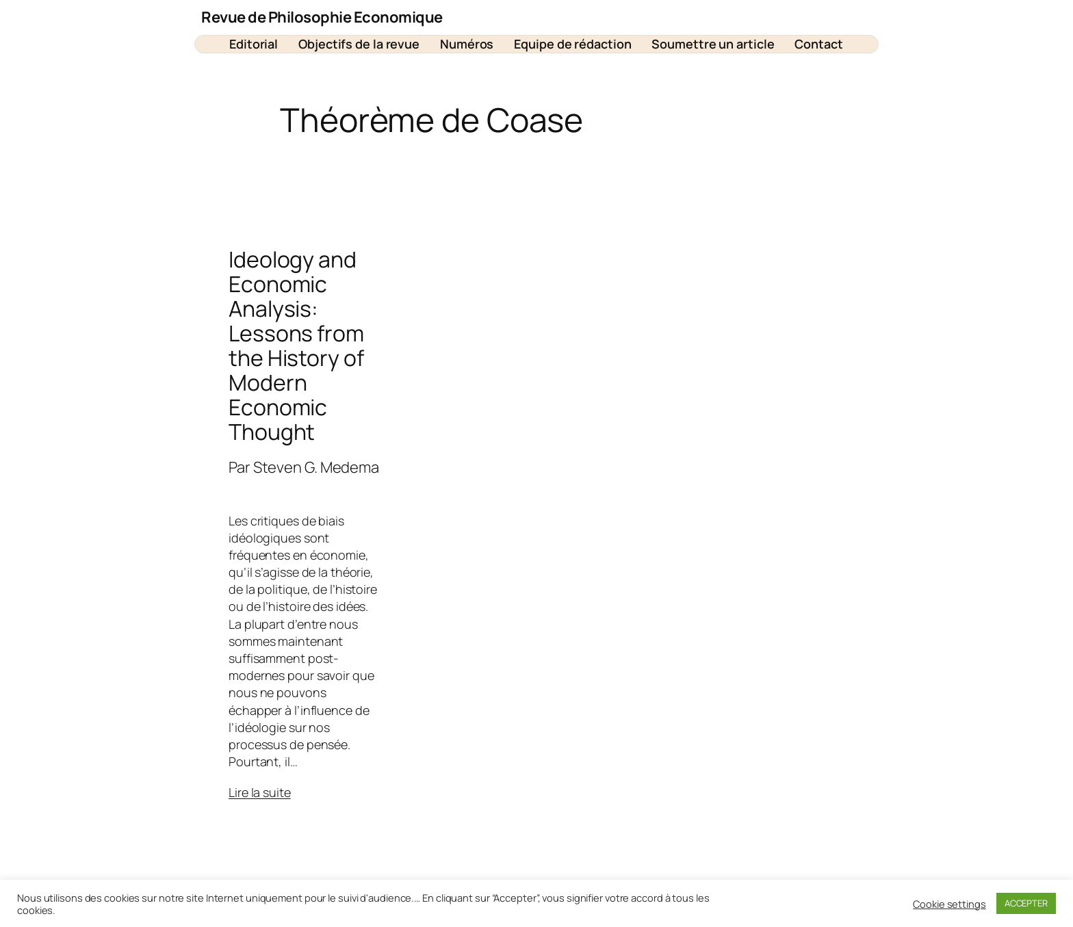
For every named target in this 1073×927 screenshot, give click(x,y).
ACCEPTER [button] (1026, 903)
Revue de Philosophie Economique (322, 17)
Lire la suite (260, 792)
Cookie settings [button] (949, 904)
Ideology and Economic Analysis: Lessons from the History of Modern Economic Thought (296, 345)
